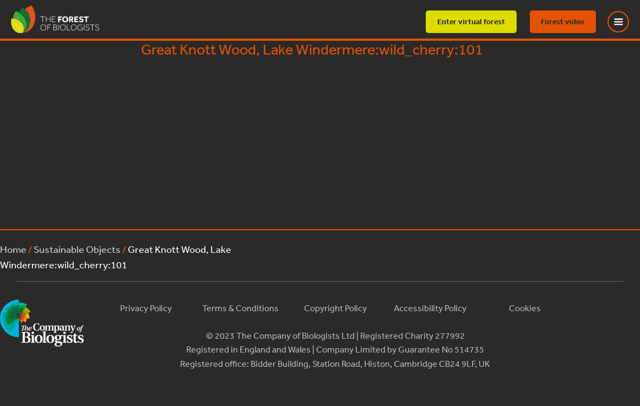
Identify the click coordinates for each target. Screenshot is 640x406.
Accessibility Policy (430, 307)
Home (13, 249)
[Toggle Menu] (625, 22)
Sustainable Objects (77, 249)
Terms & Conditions (240, 307)
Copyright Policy (335, 307)
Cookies (525, 307)
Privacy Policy (146, 307)
